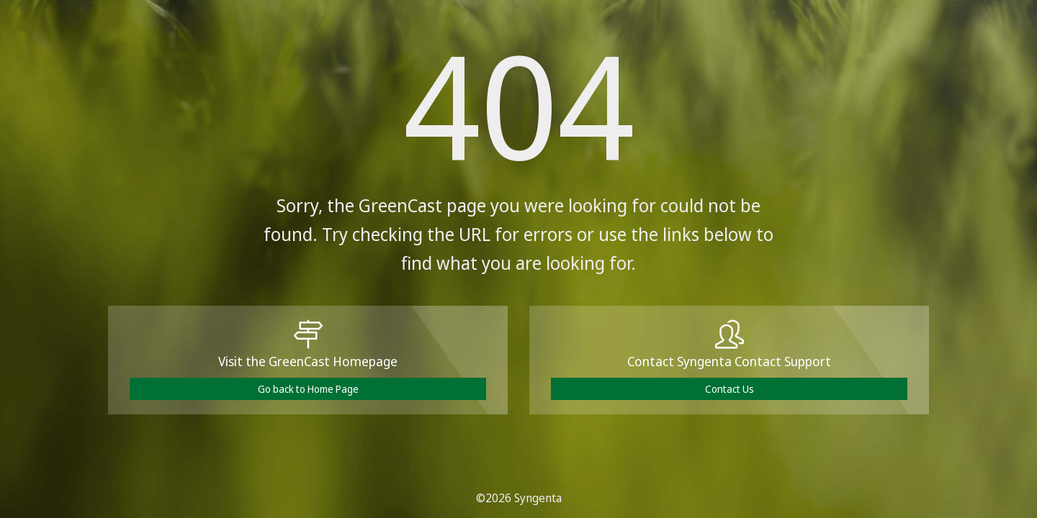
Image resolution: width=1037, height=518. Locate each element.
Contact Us (729, 389)
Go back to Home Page (308, 389)
